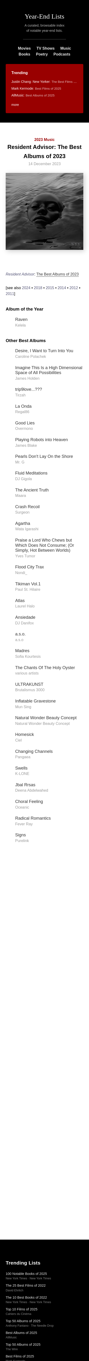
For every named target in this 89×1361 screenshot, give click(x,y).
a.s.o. (20, 634)
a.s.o (19, 640)
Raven (21, 319)
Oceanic (22, 807)
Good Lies (25, 423)
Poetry (42, 54)
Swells (21, 768)
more (15, 105)
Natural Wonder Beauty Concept (46, 717)
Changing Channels (34, 751)
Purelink (22, 841)
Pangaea (22, 757)
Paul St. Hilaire (27, 589)
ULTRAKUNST (29, 684)
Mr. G (19, 462)
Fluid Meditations (31, 473)
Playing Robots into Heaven (41, 439)
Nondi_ (21, 573)
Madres (22, 650)
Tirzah (20, 395)
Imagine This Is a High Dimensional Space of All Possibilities (48, 370)
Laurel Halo (25, 606)
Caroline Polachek (30, 357)
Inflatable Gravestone (35, 701)
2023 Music (44, 140)
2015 (50, 288)
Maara (20, 496)
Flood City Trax (29, 567)
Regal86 (22, 412)
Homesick (24, 734)
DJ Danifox (24, 623)
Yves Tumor (25, 556)
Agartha (22, 523)
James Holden (27, 378)
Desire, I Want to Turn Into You (44, 350)
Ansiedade (25, 617)
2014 (62, 288)
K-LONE (22, 774)
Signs (20, 835)
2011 (10, 294)
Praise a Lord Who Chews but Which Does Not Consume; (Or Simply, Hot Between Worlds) (44, 545)
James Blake (26, 445)
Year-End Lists (44, 16)
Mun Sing (23, 707)
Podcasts (61, 54)
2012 (74, 288)
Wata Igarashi (26, 529)
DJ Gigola (23, 479)
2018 (38, 288)
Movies (24, 48)
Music (65, 48)
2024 (26, 288)
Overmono (24, 429)
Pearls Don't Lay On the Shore (44, 456)
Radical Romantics (33, 818)
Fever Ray (24, 824)
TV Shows (46, 48)
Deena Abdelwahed (31, 790)
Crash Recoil (27, 506)
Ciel (18, 740)
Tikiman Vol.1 (28, 584)
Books (24, 54)
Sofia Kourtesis (28, 657)
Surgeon (22, 512)
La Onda (23, 406)
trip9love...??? (28, 389)
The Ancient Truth (32, 490)
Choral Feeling (29, 801)
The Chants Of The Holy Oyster (45, 667)
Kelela (20, 325)
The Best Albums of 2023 (57, 274)
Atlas (20, 600)
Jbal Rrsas (25, 784)
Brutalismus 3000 (30, 690)
